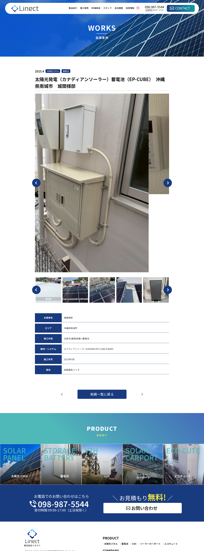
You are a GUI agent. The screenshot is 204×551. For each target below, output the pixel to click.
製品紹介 (73, 8)
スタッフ (107, 8)
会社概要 (119, 8)
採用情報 (130, 8)
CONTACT (182, 8)
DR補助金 (95, 8)
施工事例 (84, 8)
